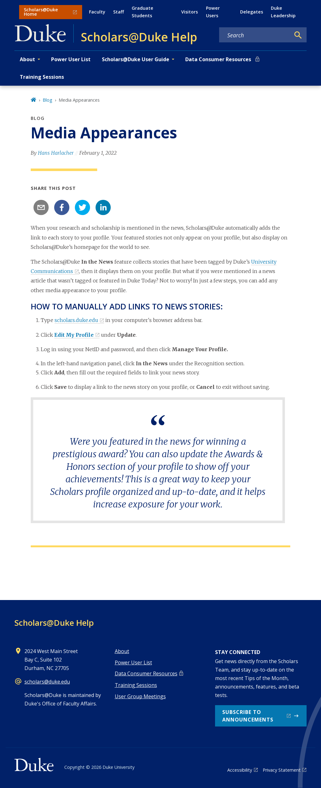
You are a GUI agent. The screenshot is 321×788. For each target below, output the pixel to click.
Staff (118, 12)
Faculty (97, 12)
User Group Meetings (140, 696)
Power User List (71, 59)
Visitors (189, 12)
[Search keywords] (254, 35)
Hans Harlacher (56, 153)
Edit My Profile (74, 335)
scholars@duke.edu (47, 681)
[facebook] (62, 207)
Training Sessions (42, 76)
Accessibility (239, 770)
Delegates (251, 12)
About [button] (27, 59)
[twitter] (82, 207)
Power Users (213, 12)
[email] (41, 207)
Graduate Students (142, 12)
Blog (47, 100)
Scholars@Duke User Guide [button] (135, 59)
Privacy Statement (282, 770)
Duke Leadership (283, 12)
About (122, 651)
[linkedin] (103, 207)
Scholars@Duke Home (41, 12)
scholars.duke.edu (76, 320)
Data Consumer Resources (218, 59)
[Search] (298, 35)
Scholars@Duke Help (54, 622)
